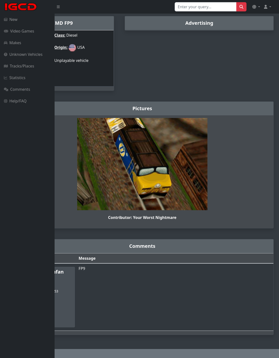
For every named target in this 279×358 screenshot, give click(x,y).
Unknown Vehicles (23, 54)
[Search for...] (206, 6)
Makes (12, 42)
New (10, 19)
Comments (17, 89)
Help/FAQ (15, 101)
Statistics (14, 77)
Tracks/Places (19, 66)
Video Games (19, 31)
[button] (256, 7)
